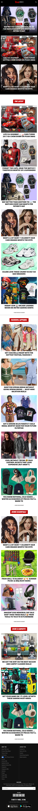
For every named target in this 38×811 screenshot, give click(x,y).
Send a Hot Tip (23, 751)
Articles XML (4, 761)
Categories (4, 767)
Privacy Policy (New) (6, 751)
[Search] (36, 2)
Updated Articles (5, 763)
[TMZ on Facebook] (14, 795)
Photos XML (4, 777)
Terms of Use (4, 753)
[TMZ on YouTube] (20, 795)
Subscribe (34, 788)
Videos (3, 779)
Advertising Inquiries (24, 755)
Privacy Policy (21, 785)
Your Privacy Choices (8, 757)
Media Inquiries (23, 757)
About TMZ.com (5, 749)
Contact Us (22, 749)
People (3, 773)
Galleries (3, 771)
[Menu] (2, 2)
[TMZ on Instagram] (23, 795)
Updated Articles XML (6, 765)
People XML (4, 775)
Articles (3, 759)
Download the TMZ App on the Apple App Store (13, 806)
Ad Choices (4, 755)
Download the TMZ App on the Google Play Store (25, 806)
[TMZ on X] (17, 795)
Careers (21, 753)
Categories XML (5, 769)
